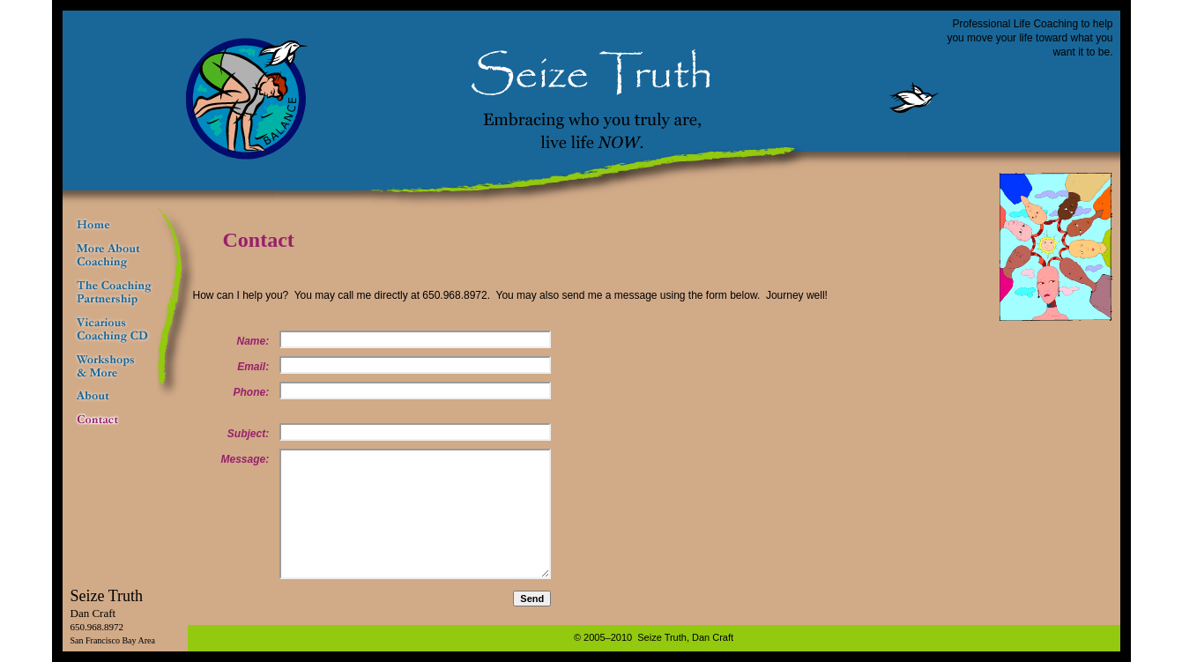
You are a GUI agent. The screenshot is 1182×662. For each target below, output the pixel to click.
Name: (253, 341)
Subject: (248, 434)
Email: (253, 367)
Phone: (252, 392)
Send (532, 598)
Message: (245, 459)
